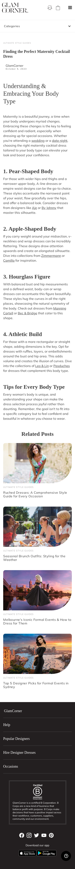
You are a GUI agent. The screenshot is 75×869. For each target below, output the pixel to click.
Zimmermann (51, 256)
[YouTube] (44, 835)
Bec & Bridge (27, 313)
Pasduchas (61, 366)
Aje (34, 208)
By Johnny (49, 208)
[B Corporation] (37, 791)
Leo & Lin (42, 366)
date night (59, 141)
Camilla (9, 260)
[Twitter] (36, 835)
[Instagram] (29, 835)
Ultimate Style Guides (17, 43)
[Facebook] (21, 835)
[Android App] (46, 853)
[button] (70, 8)
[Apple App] (27, 853)
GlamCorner (14, 66)
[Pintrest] (51, 835)
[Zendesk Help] (66, 856)
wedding (38, 141)
